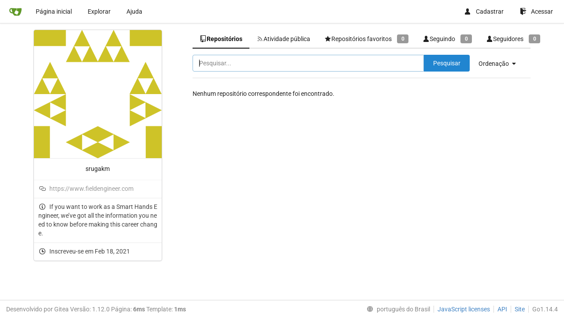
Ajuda (134, 11)
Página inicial (54, 11)
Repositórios (221, 38)
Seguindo (447, 38)
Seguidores (513, 38)
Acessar (536, 11)
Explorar (99, 11)
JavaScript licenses (464, 309)
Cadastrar (484, 11)
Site (520, 309)
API (502, 309)
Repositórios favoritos (366, 38)
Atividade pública (283, 38)
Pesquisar (446, 63)
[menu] (500, 64)
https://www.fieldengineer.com (91, 188)
